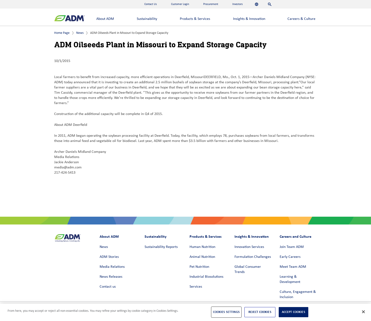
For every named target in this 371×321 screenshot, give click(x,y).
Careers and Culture (295, 236)
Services (196, 287)
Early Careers (290, 257)
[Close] (363, 312)
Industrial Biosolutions (206, 277)
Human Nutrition (202, 247)
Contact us (108, 287)
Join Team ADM (292, 247)
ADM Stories (109, 257)
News (80, 33)
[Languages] (256, 4)
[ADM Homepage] (69, 19)
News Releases (111, 277)
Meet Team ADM (293, 267)
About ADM (105, 19)
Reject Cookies (259, 312)
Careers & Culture (301, 19)
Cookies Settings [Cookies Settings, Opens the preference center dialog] (226, 312)
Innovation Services (249, 247)
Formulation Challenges (252, 257)
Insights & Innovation (249, 19)
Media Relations (112, 267)
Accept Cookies (293, 312)
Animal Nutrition (202, 257)
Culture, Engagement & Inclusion (298, 294)
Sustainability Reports (161, 247)
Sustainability (147, 19)
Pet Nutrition (199, 267)
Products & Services (195, 19)
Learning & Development (290, 279)
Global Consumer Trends (247, 269)
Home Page (62, 33)
